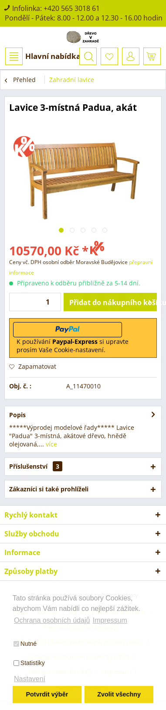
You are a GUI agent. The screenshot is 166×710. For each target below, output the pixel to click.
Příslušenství (35, 466)
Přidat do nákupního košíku (113, 301)
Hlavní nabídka (43, 56)
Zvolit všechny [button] (119, 694)
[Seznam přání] (109, 56)
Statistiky (29, 662)
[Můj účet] (130, 56)
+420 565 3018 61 (72, 8)
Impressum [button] (110, 620)
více (50, 444)
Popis (17, 415)
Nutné (25, 643)
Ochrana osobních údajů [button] (52, 620)
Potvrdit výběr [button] (47, 694)
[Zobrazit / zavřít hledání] (88, 56)
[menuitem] (42, 56)
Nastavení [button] (29, 679)
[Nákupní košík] (152, 56)
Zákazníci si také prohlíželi (48, 489)
